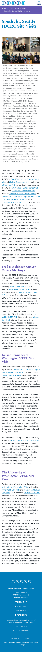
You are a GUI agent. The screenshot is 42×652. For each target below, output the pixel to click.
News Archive (20, 8)
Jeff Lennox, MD (8, 185)
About (11, 8)
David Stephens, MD (19, 179)
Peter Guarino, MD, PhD (19, 289)
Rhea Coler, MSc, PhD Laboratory (25, 440)
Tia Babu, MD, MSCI (32, 493)
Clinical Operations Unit (19, 182)
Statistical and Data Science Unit (24, 188)
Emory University (26, 638)
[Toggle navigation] (39, 3)
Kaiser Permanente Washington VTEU (18, 196)
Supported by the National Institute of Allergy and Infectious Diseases (21, 621)
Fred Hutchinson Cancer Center (22, 193)
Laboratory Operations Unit (23, 191)
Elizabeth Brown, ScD (19, 286)
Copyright (21, 644)
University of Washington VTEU (15, 202)
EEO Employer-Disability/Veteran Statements (21, 642)
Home (4, 8)
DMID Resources (21, 627)
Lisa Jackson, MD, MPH (11, 375)
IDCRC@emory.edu (21, 606)
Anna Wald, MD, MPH (11, 490)
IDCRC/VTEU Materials (21, 631)
